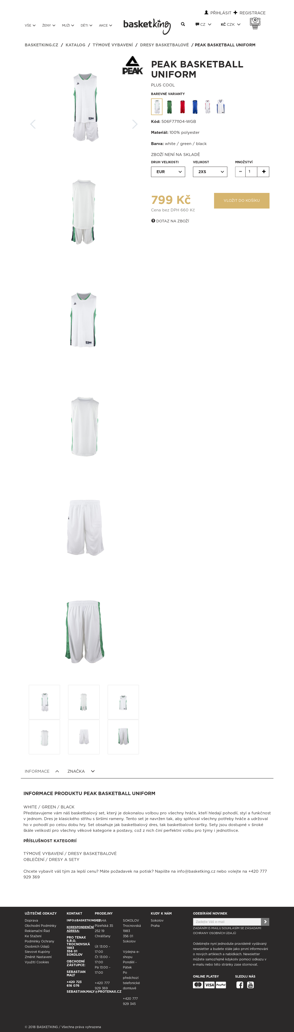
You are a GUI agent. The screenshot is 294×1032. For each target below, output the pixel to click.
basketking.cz (41, 45)
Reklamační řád (37, 931)
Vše (30, 25)
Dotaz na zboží (170, 221)
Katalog (75, 45)
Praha (155, 925)
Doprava (31, 920)
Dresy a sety (64, 860)
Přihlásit (221, 13)
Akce (105, 25)
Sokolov (157, 920)
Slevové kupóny (37, 951)
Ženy (48, 25)
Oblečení (33, 860)
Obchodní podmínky (40, 925)
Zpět (33, 122)
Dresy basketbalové (164, 45)
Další (134, 122)
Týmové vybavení (113, 45)
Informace (42, 771)
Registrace (253, 13)
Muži (68, 25)
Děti (86, 25)
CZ (203, 24)
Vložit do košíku (242, 201)
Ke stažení (33, 936)
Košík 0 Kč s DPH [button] (256, 20)
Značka (81, 771)
